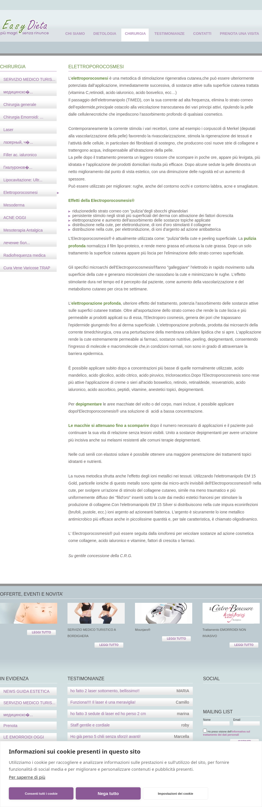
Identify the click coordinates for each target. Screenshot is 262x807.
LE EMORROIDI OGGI (23, 737)
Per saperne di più (27, 777)
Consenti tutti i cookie (41, 793)
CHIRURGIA (13, 66)
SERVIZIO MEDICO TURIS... (29, 702)
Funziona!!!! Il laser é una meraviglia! (129, 702)
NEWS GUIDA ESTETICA (26, 691)
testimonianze (169, 33)
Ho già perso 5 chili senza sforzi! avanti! (129, 736)
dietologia (104, 33)
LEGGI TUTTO (41, 632)
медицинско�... (18, 714)
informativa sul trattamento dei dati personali (226, 733)
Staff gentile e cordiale (129, 725)
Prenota (10, 725)
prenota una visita (239, 33)
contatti (202, 33)
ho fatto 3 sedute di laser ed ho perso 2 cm (129, 713)
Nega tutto (108, 793)
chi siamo (75, 33)
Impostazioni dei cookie (175, 793)
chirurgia (135, 33)
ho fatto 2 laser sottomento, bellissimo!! (129, 690)
